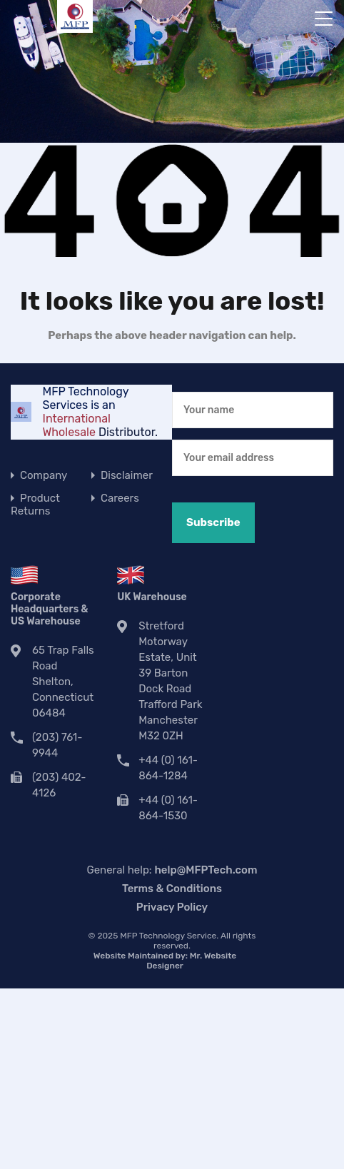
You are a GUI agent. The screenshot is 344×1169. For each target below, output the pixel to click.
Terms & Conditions (172, 888)
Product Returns (35, 504)
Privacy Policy (172, 907)
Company (43, 475)
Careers (120, 498)
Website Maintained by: (164, 961)
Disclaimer (127, 475)
